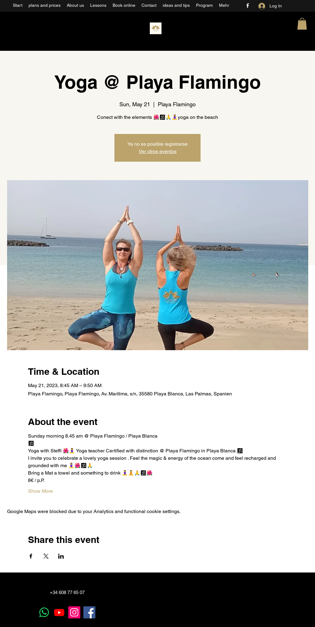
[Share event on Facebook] (31, 556)
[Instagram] (74, 612)
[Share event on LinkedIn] (61, 556)
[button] (302, 24)
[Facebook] (248, 5)
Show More (40, 491)
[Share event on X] (46, 556)
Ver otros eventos (158, 151)
